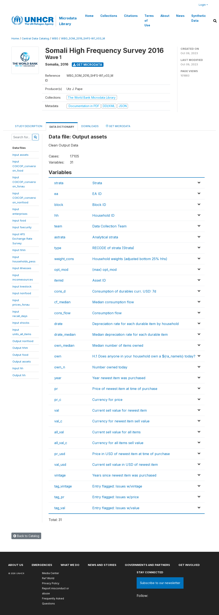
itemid (58, 280)
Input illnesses (21, 268)
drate (58, 324)
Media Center (50, 573)
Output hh (19, 375)
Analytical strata (105, 237)
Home (89, 15)
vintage (60, 475)
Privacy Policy (50, 583)
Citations (131, 15)
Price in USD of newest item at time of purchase (131, 454)
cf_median (62, 302)
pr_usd (59, 454)
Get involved (189, 565)
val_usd (60, 464)
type (57, 248)
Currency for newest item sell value (121, 421)
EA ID (97, 194)
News (180, 15)
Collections (108, 15)
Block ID (99, 205)
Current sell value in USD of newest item (125, 464)
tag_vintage (63, 486)
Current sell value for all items (116, 432)
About (165, 15)
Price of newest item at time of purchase (124, 389)
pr (56, 389)
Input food (19, 220)
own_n (59, 367)
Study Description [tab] (28, 126)
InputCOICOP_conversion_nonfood (24, 198)
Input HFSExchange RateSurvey (22, 238)
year (57, 378)
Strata (97, 183)
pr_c (57, 399)
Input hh (17, 368)
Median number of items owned (117, 345)
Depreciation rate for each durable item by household (135, 324)
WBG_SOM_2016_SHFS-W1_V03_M (83, 38)
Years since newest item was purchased (124, 475)
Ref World (48, 578)
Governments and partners (147, 565)
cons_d (59, 291)
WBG (55, 38)
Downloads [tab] (90, 126)
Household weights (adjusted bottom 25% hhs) (129, 259)
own (57, 356)
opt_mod (61, 269)
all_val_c (60, 443)
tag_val (59, 508)
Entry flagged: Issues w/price (115, 497)
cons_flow (62, 313)
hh (56, 215)
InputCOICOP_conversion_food (24, 166)
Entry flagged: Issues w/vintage (117, 486)
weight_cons (64, 259)
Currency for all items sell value (117, 443)
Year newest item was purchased (118, 378)
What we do (70, 565)
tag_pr (59, 497)
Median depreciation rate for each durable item (130, 334)
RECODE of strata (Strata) (113, 248)
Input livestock (21, 286)
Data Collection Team (109, 226)
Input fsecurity (21, 227)
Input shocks (20, 322)
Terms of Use (149, 20)
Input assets (20, 154)
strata (58, 183)
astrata (59, 237)
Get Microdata (87, 64)
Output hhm (20, 347)
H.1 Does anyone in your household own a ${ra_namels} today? (143, 356)
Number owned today (109, 367)
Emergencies (42, 565)
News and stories (102, 565)
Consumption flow (107, 313)
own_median (64, 345)
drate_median (65, 334)
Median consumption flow (113, 302)
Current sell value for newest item (119, 410)
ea (56, 194)
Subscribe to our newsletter (160, 583)
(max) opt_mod (104, 269)
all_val (59, 432)
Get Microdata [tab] (118, 126)
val (56, 410)
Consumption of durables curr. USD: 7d (124, 291)
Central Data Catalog (35, 38)
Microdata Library (68, 21)
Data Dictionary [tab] (61, 126)
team (58, 226)
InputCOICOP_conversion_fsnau (24, 182)
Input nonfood (21, 293)
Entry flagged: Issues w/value (115, 508)
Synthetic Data (198, 18)
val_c (58, 421)
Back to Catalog (26, 536)
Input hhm (19, 250)
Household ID (103, 215)
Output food (20, 354)
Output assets (21, 361)
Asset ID (99, 280)
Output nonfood (22, 341)
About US (15, 565)
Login (202, 4)
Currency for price (107, 399)
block (58, 205)
